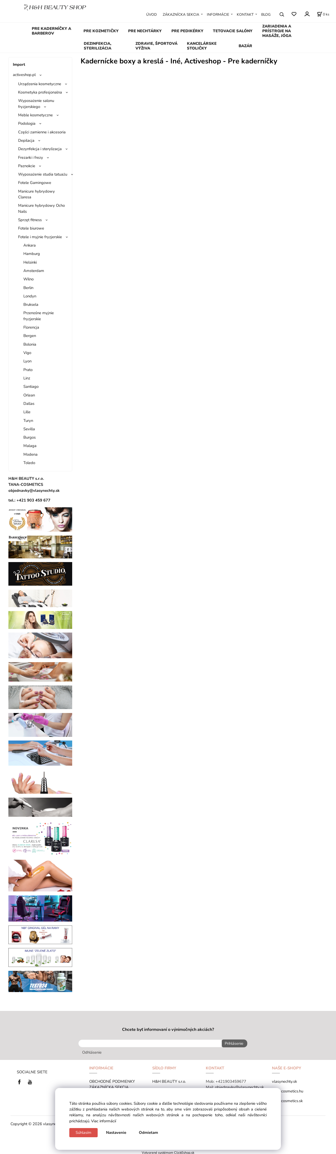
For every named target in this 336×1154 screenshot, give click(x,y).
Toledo (29, 462)
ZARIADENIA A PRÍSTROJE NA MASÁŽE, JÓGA (276, 31)
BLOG (266, 14)
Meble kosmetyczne (35, 115)
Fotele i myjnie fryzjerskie (40, 236)
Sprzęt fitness (30, 219)
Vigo (27, 352)
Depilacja (26, 140)
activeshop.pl (24, 74)
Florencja (31, 327)
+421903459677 (231, 1080)
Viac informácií (103, 1121)
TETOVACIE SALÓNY (233, 31)
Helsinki (30, 262)
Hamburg (31, 253)
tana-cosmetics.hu (287, 1089)
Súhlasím (83, 1132)
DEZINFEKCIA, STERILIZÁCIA (97, 46)
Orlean (29, 395)
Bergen (29, 335)
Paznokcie (26, 165)
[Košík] (323, 14)
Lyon (27, 361)
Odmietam (148, 1132)
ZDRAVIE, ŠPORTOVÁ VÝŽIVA (156, 46)
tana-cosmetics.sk (287, 1099)
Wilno (28, 279)
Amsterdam (33, 270)
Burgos (29, 437)
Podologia (26, 123)
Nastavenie (116, 1132)
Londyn (29, 296)
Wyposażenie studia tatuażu (42, 174)
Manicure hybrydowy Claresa (36, 194)
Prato (28, 369)
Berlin (28, 287)
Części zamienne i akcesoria (42, 132)
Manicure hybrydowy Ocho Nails (41, 208)
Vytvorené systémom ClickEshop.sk (168, 1151)
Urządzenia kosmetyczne (39, 83)
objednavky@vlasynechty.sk (239, 1085)
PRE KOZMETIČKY (101, 31)
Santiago (31, 386)
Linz (26, 378)
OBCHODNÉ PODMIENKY (112, 1080)
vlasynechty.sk (284, 1080)
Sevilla (29, 429)
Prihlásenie (232, 1043)
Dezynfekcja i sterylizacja (40, 148)
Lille (26, 412)
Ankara (29, 245)
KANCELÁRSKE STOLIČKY (202, 46)
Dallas (28, 403)
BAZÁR (245, 45)
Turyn (28, 420)
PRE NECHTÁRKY (145, 31)
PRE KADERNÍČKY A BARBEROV (51, 31)
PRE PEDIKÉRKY (187, 31)
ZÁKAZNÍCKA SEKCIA (181, 14)
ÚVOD (151, 14)
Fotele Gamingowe (34, 182)
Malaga (29, 445)
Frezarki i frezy (30, 157)
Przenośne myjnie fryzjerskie (38, 315)
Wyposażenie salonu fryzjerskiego (36, 103)
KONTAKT (245, 14)
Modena (30, 454)
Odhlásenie (92, 1051)
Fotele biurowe (31, 228)
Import (19, 64)
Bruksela (30, 304)
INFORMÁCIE (218, 14)
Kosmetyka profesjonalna (40, 92)
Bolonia (29, 344)
